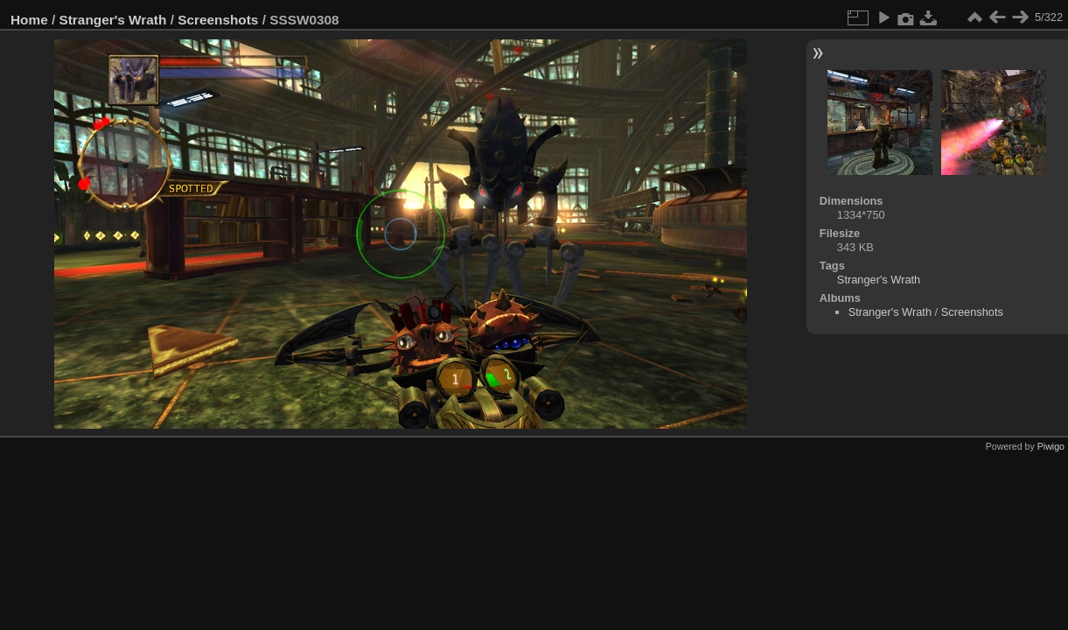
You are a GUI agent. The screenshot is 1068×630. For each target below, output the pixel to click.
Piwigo (1051, 446)
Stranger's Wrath (113, 19)
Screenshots (218, 19)
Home (29, 19)
